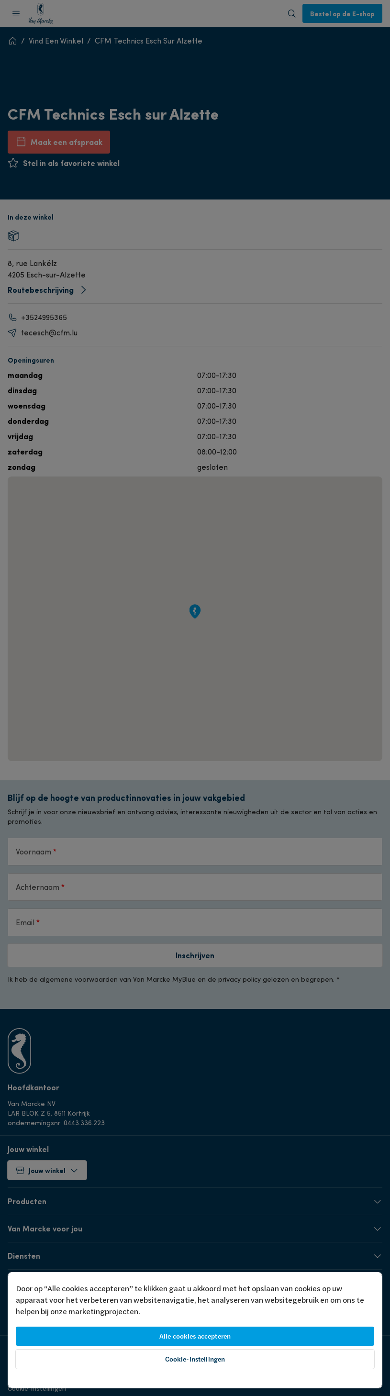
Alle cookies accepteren (195, 1336)
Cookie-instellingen (195, 1359)
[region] (195, 1330)
